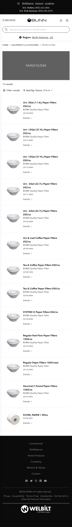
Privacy (7, 496)
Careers (36, 473)
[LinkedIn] (40, 481)
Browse (8, 20)
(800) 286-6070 (45, 11)
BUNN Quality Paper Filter (36, 109)
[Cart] (67, 20)
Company (36, 461)
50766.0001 (28, 418)
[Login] (61, 20)
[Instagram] (36, 481)
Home (5, 45)
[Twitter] (31, 481)
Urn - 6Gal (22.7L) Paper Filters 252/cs (40, 185)
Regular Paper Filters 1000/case (40, 362)
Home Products (36, 455)
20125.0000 (28, 221)
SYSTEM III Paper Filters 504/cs (40, 312)
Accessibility (18, 496)
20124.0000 (28, 113)
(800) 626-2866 (42, 7)
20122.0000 (28, 346)
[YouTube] (45, 481)
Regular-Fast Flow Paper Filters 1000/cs (40, 337)
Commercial (36, 443)
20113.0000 (28, 167)
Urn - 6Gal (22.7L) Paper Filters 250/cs (40, 212)
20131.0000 (28, 140)
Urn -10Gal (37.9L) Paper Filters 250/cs (40, 158)
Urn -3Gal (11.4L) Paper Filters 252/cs (39, 104)
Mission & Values (36, 467)
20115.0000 (28, 370)
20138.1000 (28, 272)
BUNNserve (36, 449)
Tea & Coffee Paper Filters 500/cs (41, 265)
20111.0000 (28, 194)
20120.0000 (28, 319)
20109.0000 (28, 249)
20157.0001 (28, 397)
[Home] (18, 3)
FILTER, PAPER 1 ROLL (35, 415)
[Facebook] (26, 481)
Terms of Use (32, 496)
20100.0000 (28, 295)
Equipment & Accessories (25, 45)
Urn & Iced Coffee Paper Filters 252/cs (40, 240)
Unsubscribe (46, 496)
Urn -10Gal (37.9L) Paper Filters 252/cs (40, 131)
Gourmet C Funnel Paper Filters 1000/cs (40, 388)
